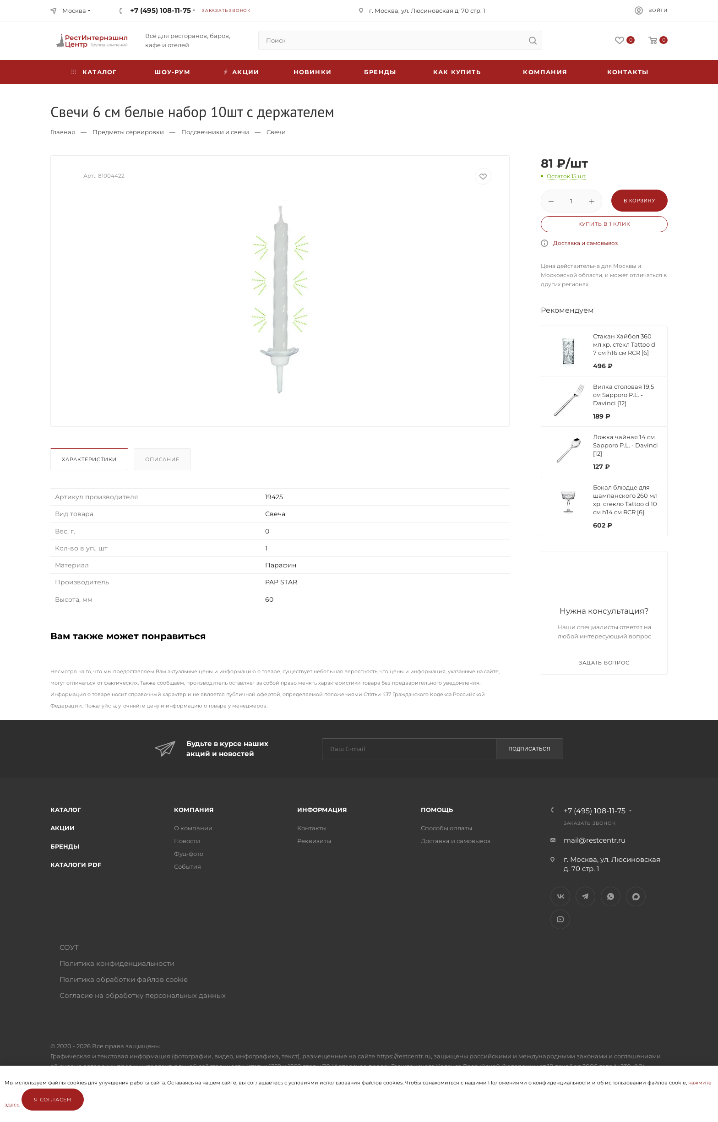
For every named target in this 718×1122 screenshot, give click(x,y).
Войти (658, 10)
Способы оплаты (446, 828)
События (187, 866)
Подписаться (529, 749)
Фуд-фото (188, 853)
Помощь (437, 809)
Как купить (457, 72)
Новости (187, 840)
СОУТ (69, 947)
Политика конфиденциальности (117, 963)
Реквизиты (314, 840)
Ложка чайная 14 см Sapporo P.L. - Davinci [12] (625, 445)
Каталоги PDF (75, 864)
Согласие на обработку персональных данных (143, 995)
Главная (62, 132)
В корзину (639, 200)
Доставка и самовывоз (585, 243)
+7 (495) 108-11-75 (160, 10)
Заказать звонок (226, 10)
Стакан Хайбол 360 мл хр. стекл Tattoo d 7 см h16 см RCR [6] (624, 344)
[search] (532, 40)
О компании (193, 828)
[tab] (91, 461)
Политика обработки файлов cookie (124, 979)
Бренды (380, 72)
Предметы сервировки (128, 132)
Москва (74, 10)
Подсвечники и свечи (215, 132)
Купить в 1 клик (604, 224)
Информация (322, 809)
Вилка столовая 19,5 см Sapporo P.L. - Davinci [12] (623, 395)
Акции (62, 828)
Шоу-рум (172, 72)
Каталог (65, 809)
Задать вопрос (604, 662)
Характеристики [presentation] (89, 459)
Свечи (276, 132)
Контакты (628, 72)
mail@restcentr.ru (595, 840)
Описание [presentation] (162, 459)
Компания (545, 72)
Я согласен (52, 1099)
